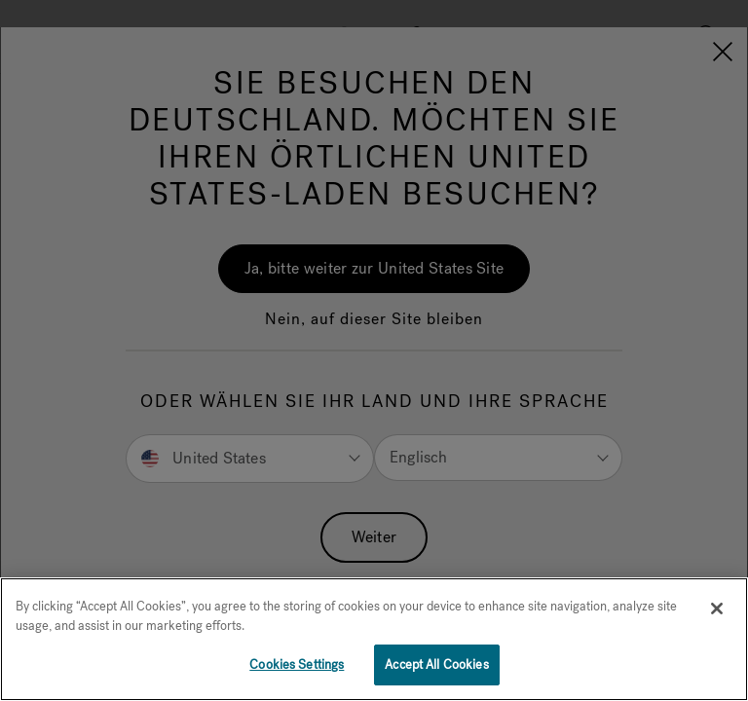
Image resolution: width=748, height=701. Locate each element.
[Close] (716, 608)
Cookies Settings (296, 664)
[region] (374, 639)
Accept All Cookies (436, 664)
